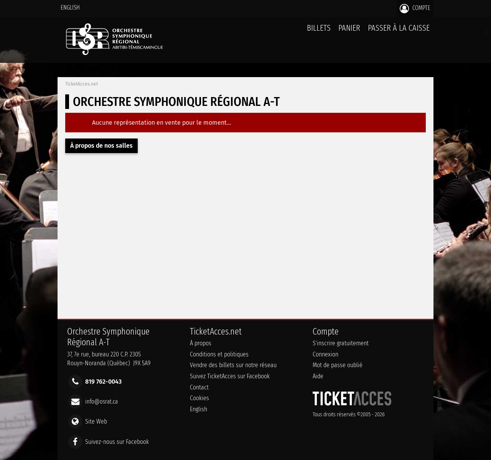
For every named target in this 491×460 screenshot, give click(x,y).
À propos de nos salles (101, 145)
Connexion (325, 354)
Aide (318, 376)
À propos (200, 343)
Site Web (96, 421)
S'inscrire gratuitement (341, 343)
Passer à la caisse (399, 28)
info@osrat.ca (101, 401)
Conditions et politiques (219, 354)
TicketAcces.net (81, 84)
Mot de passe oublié (337, 365)
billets (319, 28)
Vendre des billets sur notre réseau (233, 365)
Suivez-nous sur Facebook (117, 441)
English (70, 7)
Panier (349, 32)
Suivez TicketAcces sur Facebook (230, 376)
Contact (199, 387)
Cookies (199, 398)
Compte (415, 8)
